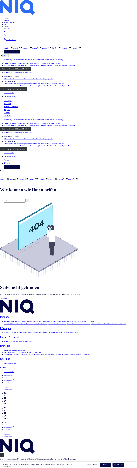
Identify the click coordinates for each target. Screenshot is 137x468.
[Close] (2, 455)
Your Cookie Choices (92, 464)
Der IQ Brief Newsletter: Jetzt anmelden (13, 89)
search (1, 201)
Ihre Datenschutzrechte (8, 380)
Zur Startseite (4, 298)
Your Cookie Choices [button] (10, 384)
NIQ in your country (7, 387)
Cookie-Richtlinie (7, 382)
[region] (68, 465)
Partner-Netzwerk (9, 22)
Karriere (6, 26)
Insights (6, 24)
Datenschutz (6, 377)
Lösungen (6, 18)
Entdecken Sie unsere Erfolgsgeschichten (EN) (15, 69)
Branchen (6, 20)
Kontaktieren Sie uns (12, 51)
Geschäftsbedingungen (8, 375)
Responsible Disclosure (8, 389)
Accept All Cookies (118, 464)
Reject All (105, 464)
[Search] (14, 201)
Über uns (6, 28)
